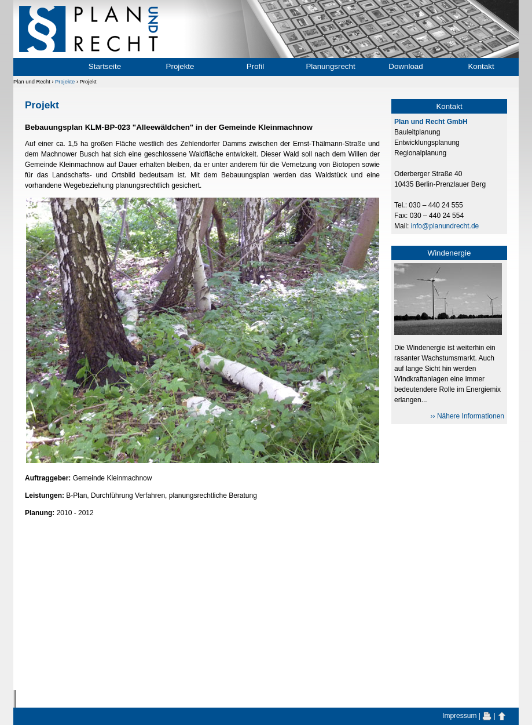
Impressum (459, 716)
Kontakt (481, 66)
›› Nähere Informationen (467, 416)
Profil (255, 66)
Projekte (180, 66)
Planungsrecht (330, 66)
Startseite (105, 66)
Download (405, 66)
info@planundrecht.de (445, 226)
